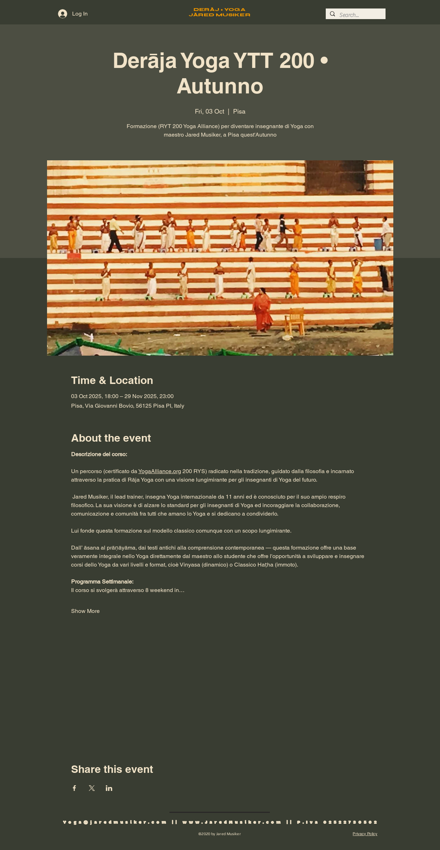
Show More (85, 611)
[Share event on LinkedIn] (109, 788)
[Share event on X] (91, 788)
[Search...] (355, 15)
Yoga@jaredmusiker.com (115, 823)
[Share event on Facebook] (74, 788)
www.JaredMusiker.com (233, 823)
